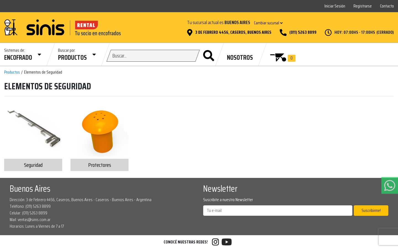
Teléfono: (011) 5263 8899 (30, 206)
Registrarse (363, 5)
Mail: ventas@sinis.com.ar (30, 219)
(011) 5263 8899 (302, 32)
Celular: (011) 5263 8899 (28, 212)
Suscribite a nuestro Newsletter (228, 199)
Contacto (387, 5)
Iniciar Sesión (334, 5)
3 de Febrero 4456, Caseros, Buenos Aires (233, 32)
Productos (12, 72)
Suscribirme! (371, 210)
